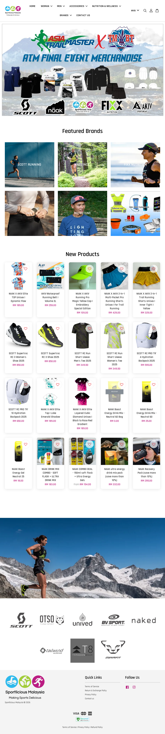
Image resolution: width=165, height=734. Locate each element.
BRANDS (66, 15)
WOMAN (46, 6)
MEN (61, 6)
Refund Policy (97, 727)
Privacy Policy (90, 694)
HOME (32, 6)
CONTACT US (83, 15)
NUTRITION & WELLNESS (106, 6)
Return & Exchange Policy (96, 690)
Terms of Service (92, 686)
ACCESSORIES (78, 6)
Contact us (89, 698)
